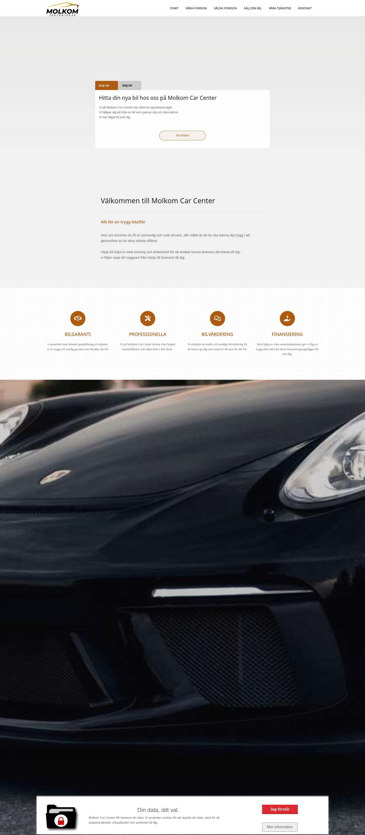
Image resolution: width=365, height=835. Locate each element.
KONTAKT (305, 8)
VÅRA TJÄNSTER (280, 8)
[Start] (62, 9)
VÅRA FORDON (196, 8)
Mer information (280, 827)
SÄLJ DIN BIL (253, 8)
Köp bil (104, 85)
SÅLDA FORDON (225, 8)
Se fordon (182, 135)
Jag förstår (280, 809)
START (174, 8)
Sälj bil (127, 85)
